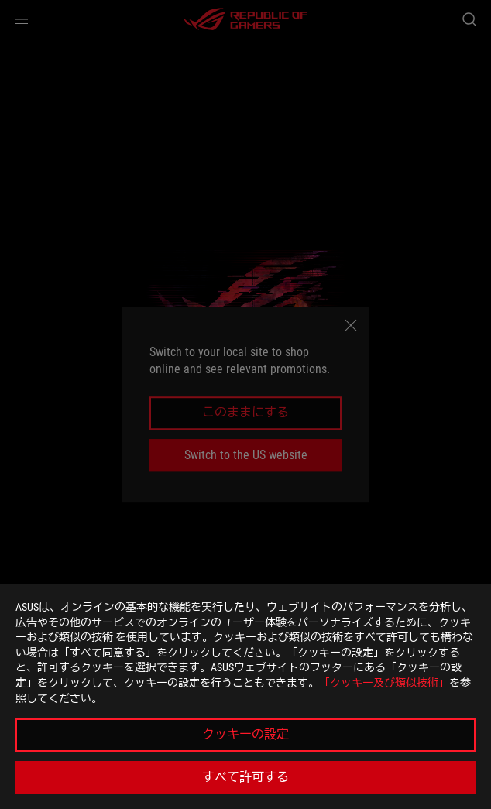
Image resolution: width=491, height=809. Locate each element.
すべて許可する (245, 777)
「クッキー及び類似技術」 (384, 683)
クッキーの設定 (245, 734)
